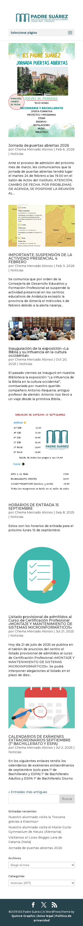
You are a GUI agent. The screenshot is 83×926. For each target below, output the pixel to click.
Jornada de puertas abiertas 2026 (38, 145)
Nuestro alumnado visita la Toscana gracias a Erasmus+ (36, 819)
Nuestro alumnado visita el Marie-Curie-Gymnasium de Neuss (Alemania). (40, 829)
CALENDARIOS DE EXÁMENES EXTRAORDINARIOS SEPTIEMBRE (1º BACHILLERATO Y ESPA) (39, 740)
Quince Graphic (23, 916)
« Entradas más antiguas (27, 792)
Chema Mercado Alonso (34, 149)
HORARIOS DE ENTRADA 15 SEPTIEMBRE (33, 507)
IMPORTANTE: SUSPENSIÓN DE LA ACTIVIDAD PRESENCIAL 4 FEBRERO (40, 258)
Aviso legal (45, 916)
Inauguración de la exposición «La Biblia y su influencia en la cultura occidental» (38, 352)
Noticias (16, 154)
